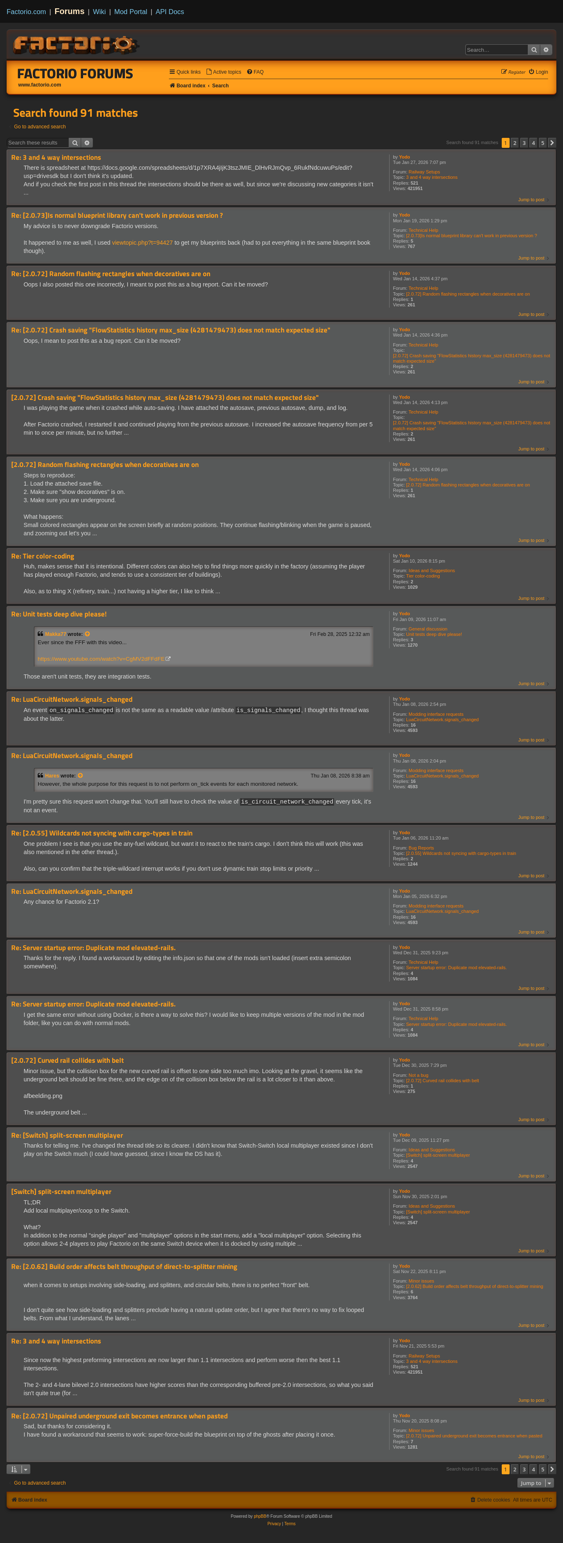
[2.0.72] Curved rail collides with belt (442, 1080)
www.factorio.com (39, 85)
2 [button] (514, 143)
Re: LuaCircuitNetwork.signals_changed (71, 699)
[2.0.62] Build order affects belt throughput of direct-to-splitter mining (474, 1285)
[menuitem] (223, 72)
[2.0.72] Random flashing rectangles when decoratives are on (468, 293)
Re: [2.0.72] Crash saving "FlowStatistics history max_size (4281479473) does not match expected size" (170, 330)
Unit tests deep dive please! (434, 634)
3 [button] (524, 143)
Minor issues (421, 1280)
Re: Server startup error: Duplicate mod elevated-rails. (93, 947)
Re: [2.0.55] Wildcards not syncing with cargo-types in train (101, 832)
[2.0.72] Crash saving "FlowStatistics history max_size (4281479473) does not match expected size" (471, 358)
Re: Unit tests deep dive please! (59, 614)
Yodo (404, 156)
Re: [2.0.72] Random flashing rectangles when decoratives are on (110, 274)
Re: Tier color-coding (42, 556)
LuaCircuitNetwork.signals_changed (442, 719)
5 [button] (542, 143)
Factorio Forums (75, 73)
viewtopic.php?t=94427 (142, 242)
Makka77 (55, 634)
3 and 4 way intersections (431, 177)
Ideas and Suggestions (432, 570)
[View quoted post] (87, 634)
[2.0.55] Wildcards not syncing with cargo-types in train (461, 852)
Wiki (99, 11)
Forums (70, 11)
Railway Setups (424, 171)
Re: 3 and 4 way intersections (56, 157)
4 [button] (533, 143)
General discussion (428, 628)
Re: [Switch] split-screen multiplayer (67, 1135)
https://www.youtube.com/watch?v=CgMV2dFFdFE (101, 659)
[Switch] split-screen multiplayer (438, 1154)
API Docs (170, 11)
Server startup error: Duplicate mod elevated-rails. (456, 967)
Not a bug (418, 1074)
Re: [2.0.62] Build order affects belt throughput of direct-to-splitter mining (124, 1266)
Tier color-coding (423, 575)
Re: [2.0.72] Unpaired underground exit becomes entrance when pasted (119, 1415)
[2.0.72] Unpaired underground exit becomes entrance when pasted (474, 1435)
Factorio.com (26, 11)
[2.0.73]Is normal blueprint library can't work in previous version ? (471, 235)
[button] (552, 143)
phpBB (260, 1516)
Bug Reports (421, 847)
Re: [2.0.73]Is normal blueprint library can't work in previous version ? (117, 215)
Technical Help (423, 230)
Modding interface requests (436, 714)
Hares (52, 776)
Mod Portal (130, 11)
